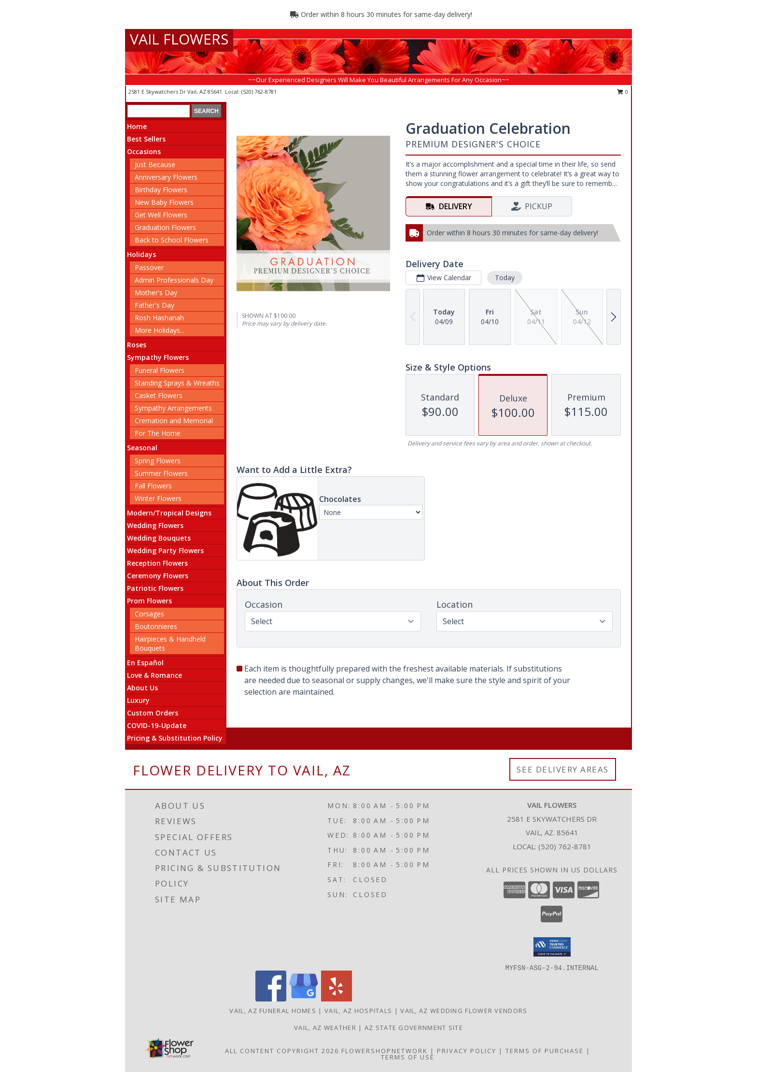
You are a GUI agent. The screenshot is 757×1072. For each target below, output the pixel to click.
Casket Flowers (158, 395)
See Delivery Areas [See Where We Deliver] (563, 769)
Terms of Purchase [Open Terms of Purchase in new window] (544, 1050)
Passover (149, 267)
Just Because (155, 164)
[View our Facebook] (270, 998)
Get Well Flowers (161, 214)
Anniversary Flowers (166, 177)
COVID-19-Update (156, 725)
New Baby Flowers (164, 202)
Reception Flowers (157, 563)
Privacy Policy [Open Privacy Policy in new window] (466, 1050)
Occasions (144, 151)
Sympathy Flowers (158, 357)
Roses (136, 344)
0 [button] (623, 91)
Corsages (149, 613)
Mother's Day (156, 292)
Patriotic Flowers (155, 588)
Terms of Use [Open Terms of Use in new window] (408, 1057)
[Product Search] (158, 111)
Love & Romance (154, 675)
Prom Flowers (149, 600)
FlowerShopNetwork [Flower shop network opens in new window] (384, 1050)
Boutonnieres (156, 626)
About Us (142, 687)
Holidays (141, 254)
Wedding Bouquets (159, 538)
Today (505, 277)
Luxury (138, 700)
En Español (145, 662)
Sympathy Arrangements (173, 408)
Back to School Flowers (172, 239)
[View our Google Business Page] (303, 998)
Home (137, 126)
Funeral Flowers (159, 370)
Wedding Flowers (155, 525)
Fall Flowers (153, 485)
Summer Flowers (161, 473)
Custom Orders (152, 712)
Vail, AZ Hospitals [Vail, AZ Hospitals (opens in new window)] (358, 1010)
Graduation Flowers (165, 227)
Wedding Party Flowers (165, 550)
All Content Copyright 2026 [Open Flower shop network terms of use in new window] (282, 1050)
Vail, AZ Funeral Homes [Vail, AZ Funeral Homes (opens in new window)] (272, 1010)
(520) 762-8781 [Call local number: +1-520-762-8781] (259, 91)
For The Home (158, 433)
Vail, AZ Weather (325, 1027)
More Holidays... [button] (159, 330)
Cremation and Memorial (174, 420)
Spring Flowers (158, 460)
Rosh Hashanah (159, 317)
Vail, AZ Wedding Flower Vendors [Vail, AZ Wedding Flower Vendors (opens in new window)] (463, 1010)
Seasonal (142, 447)
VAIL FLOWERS (179, 39)
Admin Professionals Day (174, 280)
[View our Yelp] (336, 998)
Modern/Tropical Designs (169, 512)
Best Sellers (146, 138)
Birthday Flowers (161, 189)
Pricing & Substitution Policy (175, 738)
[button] (552, 947)
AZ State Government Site (413, 1027)
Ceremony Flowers (157, 575)
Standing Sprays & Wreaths (177, 382)
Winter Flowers (158, 498)
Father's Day (154, 305)
